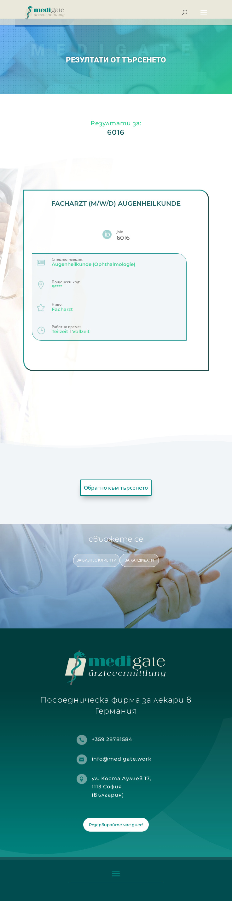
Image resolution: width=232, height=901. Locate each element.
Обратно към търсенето (116, 487)
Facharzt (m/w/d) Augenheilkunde (116, 203)
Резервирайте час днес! (116, 824)
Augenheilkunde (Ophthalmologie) (93, 264)
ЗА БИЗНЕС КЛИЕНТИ (96, 560)
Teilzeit (60, 332)
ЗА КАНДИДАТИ (139, 560)
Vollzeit (81, 332)
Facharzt (62, 309)
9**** (57, 287)
